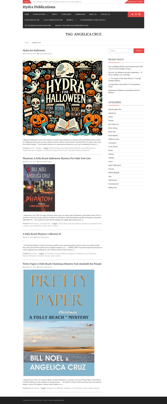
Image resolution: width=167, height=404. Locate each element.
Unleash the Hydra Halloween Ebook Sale (71, 25)
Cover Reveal (113, 146)
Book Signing (113, 135)
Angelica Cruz (41, 150)
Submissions (80, 14)
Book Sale (33, 253)
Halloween (86, 150)
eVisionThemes (59, 400)
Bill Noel (50, 150)
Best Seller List (113, 124)
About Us (93, 14)
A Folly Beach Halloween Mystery (69, 223)
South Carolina (53, 226)
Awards (111, 120)
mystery (44, 226)
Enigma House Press (60, 150)
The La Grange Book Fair (53, 20)
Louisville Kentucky (43, 256)
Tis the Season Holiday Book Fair (38, 25)
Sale (110, 176)
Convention (112, 143)
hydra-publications (45, 54)
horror (110, 161)
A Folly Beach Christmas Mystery (56, 253)
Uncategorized (45, 223)
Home (27, 14)
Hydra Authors (40, 14)
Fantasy (111, 154)
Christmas (66, 388)
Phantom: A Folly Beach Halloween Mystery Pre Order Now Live (57, 158)
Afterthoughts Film (114, 109)
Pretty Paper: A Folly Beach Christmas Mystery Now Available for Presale (62, 264)
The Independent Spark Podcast (93, 20)
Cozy (31, 226)
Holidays (38, 148)
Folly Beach (37, 226)
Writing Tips (112, 187)
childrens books (113, 139)
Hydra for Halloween (34, 50)
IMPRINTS (71, 20)
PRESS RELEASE (113, 173)
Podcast (111, 169)
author (110, 117)
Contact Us (105, 14)
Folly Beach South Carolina (84, 388)
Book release (34, 223)
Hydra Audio (66, 14)
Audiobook (112, 113)
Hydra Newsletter (32, 20)
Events (54, 14)
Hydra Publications (39, 7)
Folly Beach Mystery (75, 150)
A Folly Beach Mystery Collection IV (42, 234)
